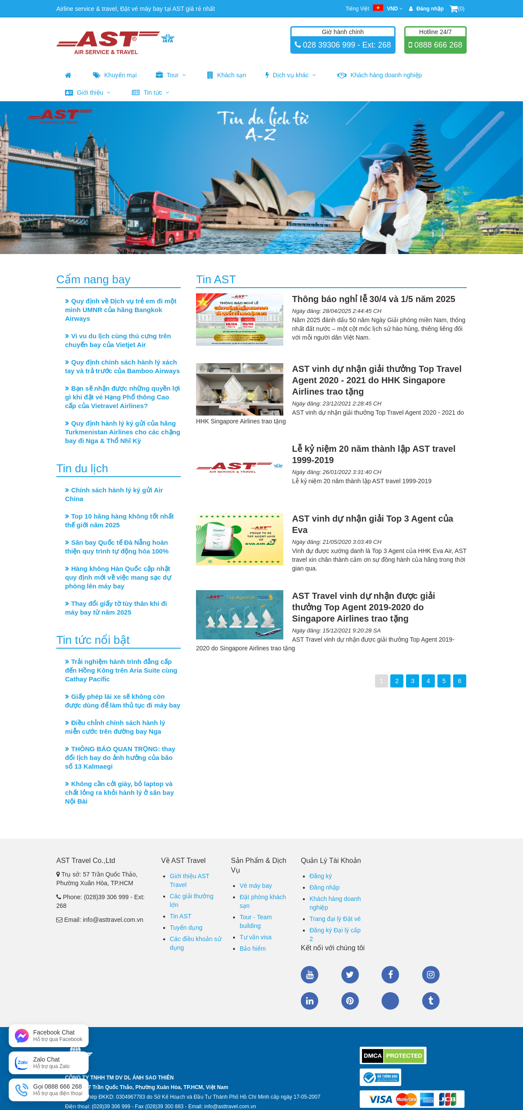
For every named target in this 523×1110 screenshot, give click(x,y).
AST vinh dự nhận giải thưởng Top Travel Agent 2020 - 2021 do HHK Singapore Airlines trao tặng (377, 380)
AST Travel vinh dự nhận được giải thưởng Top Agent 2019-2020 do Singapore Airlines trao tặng (363, 607)
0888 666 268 (437, 45)
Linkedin (309, 1001)
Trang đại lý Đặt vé (335, 918)
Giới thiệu (87, 92)
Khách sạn (226, 75)
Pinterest (350, 1001)
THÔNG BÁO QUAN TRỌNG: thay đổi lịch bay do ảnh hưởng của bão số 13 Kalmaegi (120, 757)
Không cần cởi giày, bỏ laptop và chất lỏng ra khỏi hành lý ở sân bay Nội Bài (119, 792)
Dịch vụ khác (290, 75)
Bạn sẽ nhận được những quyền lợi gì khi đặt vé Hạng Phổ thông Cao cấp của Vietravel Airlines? (122, 397)
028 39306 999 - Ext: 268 (346, 45)
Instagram (431, 974)
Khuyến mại (115, 75)
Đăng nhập (325, 887)
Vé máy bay (256, 885)
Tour (171, 75)
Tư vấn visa (256, 937)
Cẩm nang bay (93, 279)
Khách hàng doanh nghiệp (379, 75)
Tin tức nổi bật (93, 639)
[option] (261, 177)
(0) (457, 8)
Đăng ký (321, 876)
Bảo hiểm (253, 948)
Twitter (350, 974)
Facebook (390, 974)
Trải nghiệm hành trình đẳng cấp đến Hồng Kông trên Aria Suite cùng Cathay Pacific (121, 670)
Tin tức (150, 92)
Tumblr (431, 1001)
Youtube (309, 974)
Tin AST (180, 916)
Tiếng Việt (374, 8)
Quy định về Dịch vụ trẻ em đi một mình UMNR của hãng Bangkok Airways (120, 309)
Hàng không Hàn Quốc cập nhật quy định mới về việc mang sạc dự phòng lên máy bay (118, 577)
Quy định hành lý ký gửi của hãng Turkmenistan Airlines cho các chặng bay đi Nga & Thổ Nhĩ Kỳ (122, 431)
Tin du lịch (82, 468)
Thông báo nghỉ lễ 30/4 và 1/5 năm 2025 (373, 299)
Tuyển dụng (186, 927)
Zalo (390, 1001)
